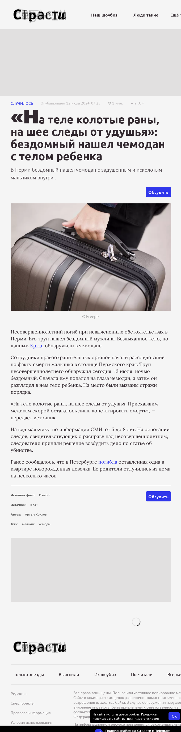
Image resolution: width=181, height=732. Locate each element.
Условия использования (31, 722)
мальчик (28, 524)
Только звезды (29, 674)
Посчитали (142, 674)
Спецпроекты (23, 703)
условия (152, 718)
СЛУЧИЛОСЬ (22, 103)
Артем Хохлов (36, 514)
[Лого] (40, 15)
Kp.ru (36, 346)
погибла (107, 462)
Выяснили (69, 674)
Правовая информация (31, 712)
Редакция (19, 693)
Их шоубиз (105, 674)
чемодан (45, 524)
